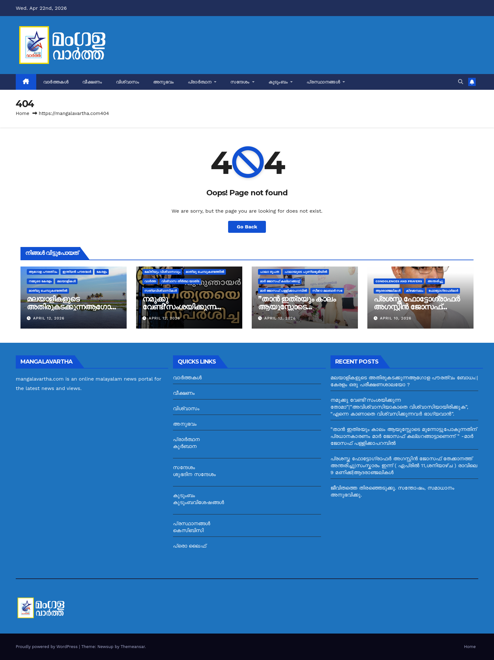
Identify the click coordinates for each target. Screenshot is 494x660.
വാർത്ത (150, 281)
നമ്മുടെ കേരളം (40, 281)
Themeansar (133, 646)
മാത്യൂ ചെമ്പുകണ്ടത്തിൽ (48, 290)
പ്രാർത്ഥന (202, 82)
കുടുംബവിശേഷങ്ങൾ (198, 502)
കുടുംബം (280, 82)
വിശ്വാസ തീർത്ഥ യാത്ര (180, 281)
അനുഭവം (163, 82)
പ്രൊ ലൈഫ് (189, 546)
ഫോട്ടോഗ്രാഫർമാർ (443, 290)
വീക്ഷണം (92, 82)
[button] (460, 82)
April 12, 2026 (49, 318)
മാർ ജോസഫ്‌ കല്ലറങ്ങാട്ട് (280, 281)
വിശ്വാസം (127, 82)
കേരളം (101, 271)
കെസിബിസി (188, 530)
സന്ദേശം (242, 82)
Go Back (247, 227)
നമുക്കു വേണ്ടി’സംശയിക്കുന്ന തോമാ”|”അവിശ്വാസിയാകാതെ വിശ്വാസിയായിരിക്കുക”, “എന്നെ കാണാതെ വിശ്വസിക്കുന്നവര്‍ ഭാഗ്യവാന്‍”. (399, 407)
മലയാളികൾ (66, 281)
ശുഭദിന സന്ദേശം (194, 474)
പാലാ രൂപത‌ (269, 271)
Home (22, 113)
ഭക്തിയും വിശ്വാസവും (162, 271)
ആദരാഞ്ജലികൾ (388, 290)
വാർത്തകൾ (56, 82)
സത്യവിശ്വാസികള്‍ (160, 290)
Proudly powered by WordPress (47, 646)
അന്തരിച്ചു (435, 281)
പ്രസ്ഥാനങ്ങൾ (326, 82)
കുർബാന (185, 446)
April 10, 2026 (395, 318)
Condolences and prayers (399, 281)
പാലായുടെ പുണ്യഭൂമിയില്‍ (305, 271)
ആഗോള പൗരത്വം (43, 271)
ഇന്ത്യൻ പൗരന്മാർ (76, 271)
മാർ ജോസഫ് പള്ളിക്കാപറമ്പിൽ (283, 290)
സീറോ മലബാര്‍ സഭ (327, 290)
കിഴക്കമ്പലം (414, 290)
